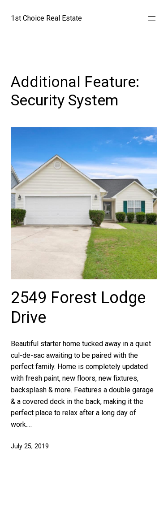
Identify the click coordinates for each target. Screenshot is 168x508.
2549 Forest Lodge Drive (78, 307)
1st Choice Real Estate (46, 18)
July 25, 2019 (30, 446)
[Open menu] (151, 18)
